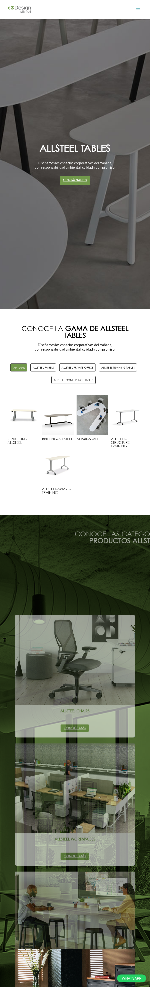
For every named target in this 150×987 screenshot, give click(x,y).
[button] (131, 978)
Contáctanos (75, 180)
